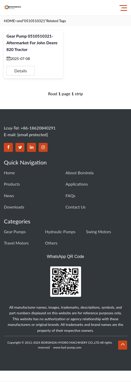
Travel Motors (16, 242)
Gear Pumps (15, 231)
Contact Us (76, 206)
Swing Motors (98, 231)
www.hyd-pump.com (67, 347)
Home (9, 172)
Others (51, 242)
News (9, 195)
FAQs (70, 195)
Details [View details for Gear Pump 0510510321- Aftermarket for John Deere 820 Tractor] (20, 70)
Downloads (14, 206)
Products (12, 183)
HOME (9, 21)
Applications (77, 183)
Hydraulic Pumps (60, 231)
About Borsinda (80, 172)
